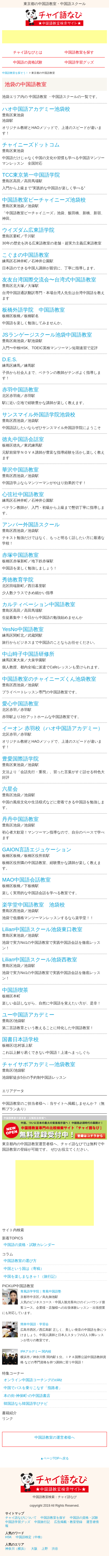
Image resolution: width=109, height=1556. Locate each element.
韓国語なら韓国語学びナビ (26, 1403)
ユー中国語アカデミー (28, 1015)
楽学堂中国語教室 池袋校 (33, 905)
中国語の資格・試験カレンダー (29, 1245)
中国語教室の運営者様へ (55, 1437)
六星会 (10, 789)
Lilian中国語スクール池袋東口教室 (42, 929)
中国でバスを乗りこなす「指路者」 (33, 1388)
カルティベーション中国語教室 (38, 604)
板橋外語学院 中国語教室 (33, 310)
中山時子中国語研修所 (28, 654)
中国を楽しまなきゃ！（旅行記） (31, 1276)
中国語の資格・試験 (84, 1518)
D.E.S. (9, 359)
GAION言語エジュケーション (36, 849)
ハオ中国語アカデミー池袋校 (36, 109)
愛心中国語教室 (20, 703)
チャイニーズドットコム (31, 145)
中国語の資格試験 (27, 62)
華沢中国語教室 (20, 470)
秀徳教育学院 (17, 580)
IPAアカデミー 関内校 (35, 1351)
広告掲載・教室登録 (68, 1522)
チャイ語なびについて (21, 1518)
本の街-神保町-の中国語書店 (27, 1395)
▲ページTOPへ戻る (54, 1458)
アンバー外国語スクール (31, 524)
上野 (45, 1548)
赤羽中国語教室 (20, 389)
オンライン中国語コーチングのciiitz (33, 1380)
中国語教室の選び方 (20, 1261)
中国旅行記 (42, 1522)
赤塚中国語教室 (20, 555)
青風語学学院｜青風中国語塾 (40, 1291)
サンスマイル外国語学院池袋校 (38, 414)
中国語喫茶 (15, 990)
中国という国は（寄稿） (24, 1268)
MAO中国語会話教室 (26, 880)
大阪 (34, 1548)
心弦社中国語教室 (23, 494)
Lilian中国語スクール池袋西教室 (39, 959)
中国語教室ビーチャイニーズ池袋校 (44, 200)
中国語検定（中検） (30, 1537)
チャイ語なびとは (27, 52)
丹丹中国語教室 (20, 819)
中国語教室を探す (79, 52)
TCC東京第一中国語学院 (31, 175)
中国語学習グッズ (79, 62)
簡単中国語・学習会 (34, 1324)
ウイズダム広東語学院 (28, 230)
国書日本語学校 (20, 1039)
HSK (8, 1537)
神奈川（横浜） (16, 1548)
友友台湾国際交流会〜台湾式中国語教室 (49, 279)
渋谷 (55, 1548)
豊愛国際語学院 (20, 759)
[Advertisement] (55, 36)
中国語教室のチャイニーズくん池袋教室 (49, 679)
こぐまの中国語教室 (25, 255)
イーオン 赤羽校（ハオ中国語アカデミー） (52, 728)
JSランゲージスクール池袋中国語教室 (47, 335)
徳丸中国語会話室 (23, 439)
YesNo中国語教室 (22, 629)
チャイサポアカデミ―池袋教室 (38, 1064)
